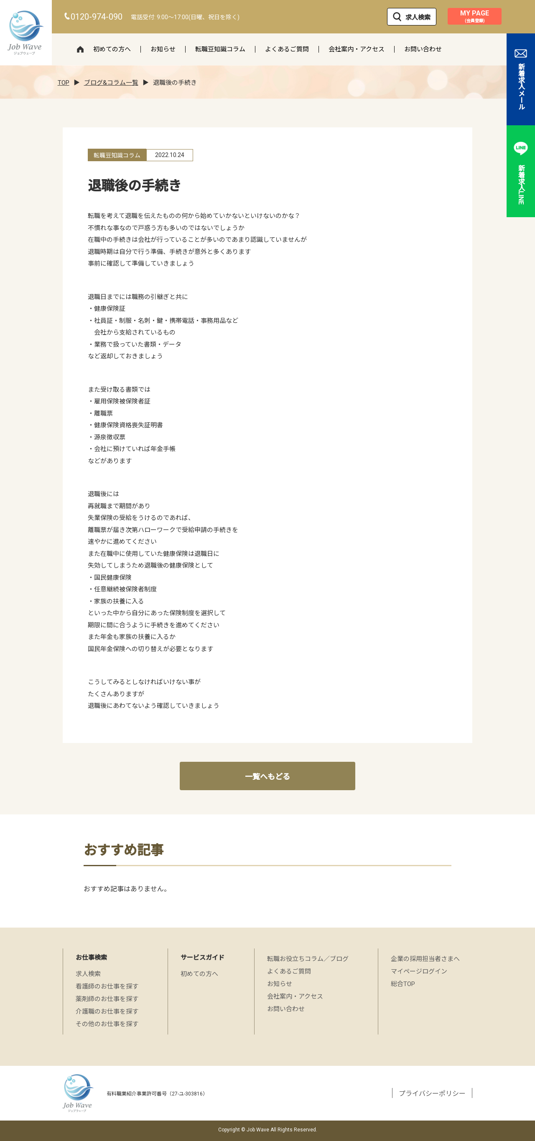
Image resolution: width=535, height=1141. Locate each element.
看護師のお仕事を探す (107, 986)
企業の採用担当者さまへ (425, 959)
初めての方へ (112, 49)
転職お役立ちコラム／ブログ (308, 959)
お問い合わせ (423, 49)
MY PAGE (474, 16)
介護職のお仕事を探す (107, 1011)
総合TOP (403, 984)
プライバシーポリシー (432, 1094)
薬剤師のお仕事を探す (107, 999)
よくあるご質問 (287, 49)
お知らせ (163, 49)
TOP (63, 82)
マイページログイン (419, 971)
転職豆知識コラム (220, 49)
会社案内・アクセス (357, 49)
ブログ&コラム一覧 (111, 82)
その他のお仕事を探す (107, 1024)
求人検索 (412, 16)
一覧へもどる (267, 776)
